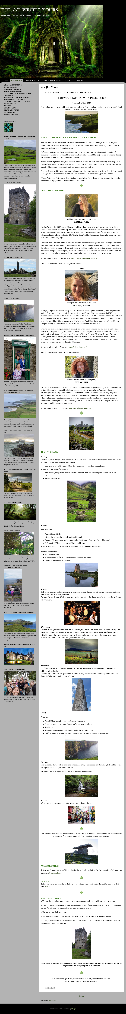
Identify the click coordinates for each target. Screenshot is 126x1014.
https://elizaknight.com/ (77, 347)
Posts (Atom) (53, 1000)
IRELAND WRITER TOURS (29, 10)
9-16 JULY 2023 (16, 81)
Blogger (73, 1009)
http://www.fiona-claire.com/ (80, 408)
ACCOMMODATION (32, 81)
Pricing (47, 886)
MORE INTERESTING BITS (52, 81)
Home (6, 81)
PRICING (68, 81)
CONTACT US (79, 81)
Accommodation (55, 873)
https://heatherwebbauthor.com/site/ (84, 258)
